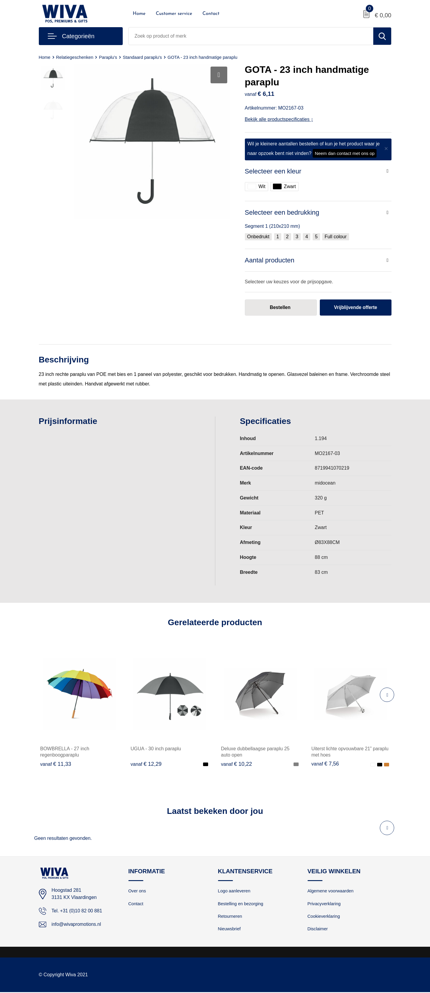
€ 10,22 (236, 764)
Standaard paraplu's (144, 57)
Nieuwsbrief (229, 929)
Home (139, 13)
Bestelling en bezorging (241, 904)
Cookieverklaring (324, 917)
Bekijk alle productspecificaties (279, 119)
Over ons (137, 891)
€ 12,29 (146, 764)
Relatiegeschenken (75, 57)
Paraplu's (109, 57)
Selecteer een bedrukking (282, 212)
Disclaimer (318, 929)
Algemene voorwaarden (331, 891)
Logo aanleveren (234, 891)
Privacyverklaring (325, 904)
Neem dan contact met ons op (344, 153)
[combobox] (251, 36)
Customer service (174, 13)
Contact (210, 13)
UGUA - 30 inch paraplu (155, 748)
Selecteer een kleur (273, 171)
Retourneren (230, 917)
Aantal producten (269, 260)
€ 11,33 (55, 764)
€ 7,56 (325, 764)
